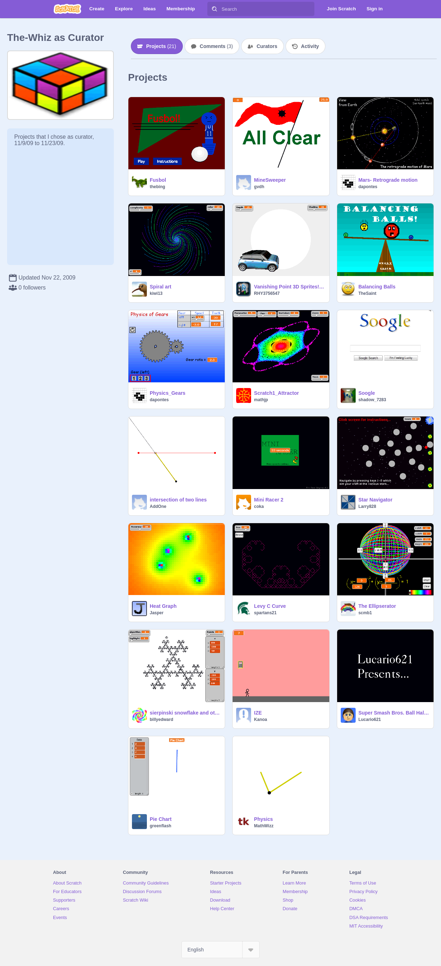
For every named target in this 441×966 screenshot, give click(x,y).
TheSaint (367, 293)
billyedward (161, 719)
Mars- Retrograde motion (388, 180)
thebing (157, 186)
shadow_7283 (372, 399)
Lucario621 (369, 719)
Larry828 (367, 506)
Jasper (157, 612)
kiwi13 (156, 293)
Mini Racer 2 (268, 500)
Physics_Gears (167, 393)
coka (259, 506)
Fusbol (158, 180)
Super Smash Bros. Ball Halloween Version (393, 713)
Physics (263, 819)
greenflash (160, 825)
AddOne (158, 506)
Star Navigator (375, 500)
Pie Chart (160, 819)
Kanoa (260, 719)
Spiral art (160, 287)
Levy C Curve (270, 606)
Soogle (366, 393)
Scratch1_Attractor (276, 393)
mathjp (261, 399)
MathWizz (263, 825)
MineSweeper (270, 180)
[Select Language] (220, 949)
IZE (258, 713)
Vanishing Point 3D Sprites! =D (289, 287)
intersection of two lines (178, 500)
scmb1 (365, 612)
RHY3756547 (267, 293)
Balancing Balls (376, 287)
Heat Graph (163, 606)
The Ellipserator (377, 606)
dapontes (367, 186)
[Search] (214, 9)
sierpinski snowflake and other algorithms (185, 713)
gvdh (259, 186)
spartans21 (265, 612)
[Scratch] (67, 9)
